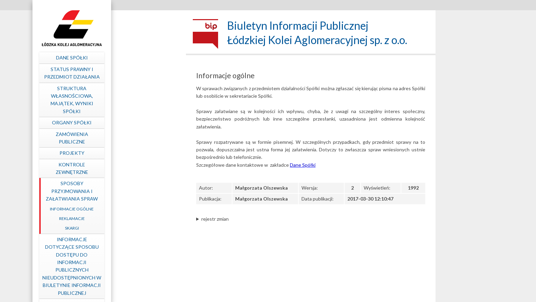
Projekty (143, 153)
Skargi (143, 228)
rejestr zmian (215, 219)
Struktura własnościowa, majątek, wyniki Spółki (143, 99)
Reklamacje (143, 218)
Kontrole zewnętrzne (143, 168)
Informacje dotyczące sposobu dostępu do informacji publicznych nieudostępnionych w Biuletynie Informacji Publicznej (143, 266)
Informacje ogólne (143, 208)
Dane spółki (143, 57)
